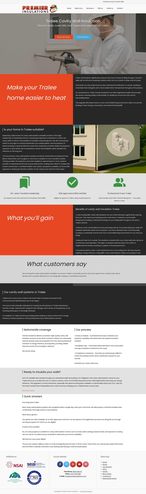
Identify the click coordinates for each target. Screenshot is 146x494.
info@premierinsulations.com (75, 476)
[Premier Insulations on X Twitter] (66, 464)
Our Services (107, 467)
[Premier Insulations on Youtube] (79, 464)
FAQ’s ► (100, 8)
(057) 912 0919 (75, 474)
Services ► (90, 8)
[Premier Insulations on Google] (73, 464)
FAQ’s (105, 469)
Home (69, 8)
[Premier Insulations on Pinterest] (86, 464)
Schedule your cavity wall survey (86, 363)
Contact (120, 8)
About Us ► (79, 8)
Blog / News (107, 474)
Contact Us (107, 476)
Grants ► (110, 8)
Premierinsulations (86, 491)
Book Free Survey (28, 391)
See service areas (28, 351)
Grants (105, 472)
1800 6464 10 (77, 472)
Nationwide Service (109, 479)
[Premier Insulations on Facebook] (60, 464)
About (105, 465)
